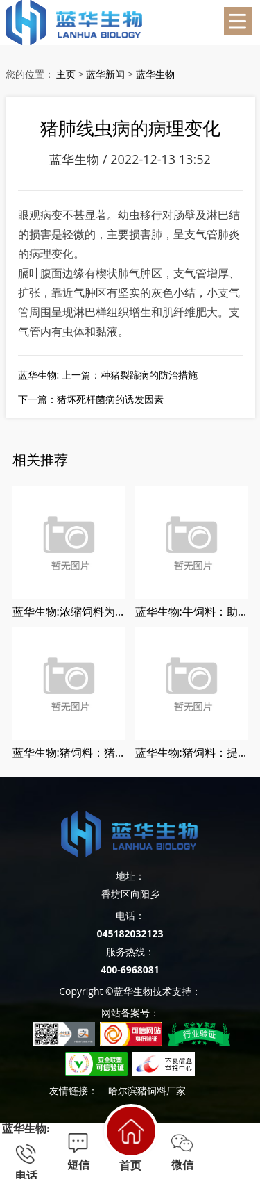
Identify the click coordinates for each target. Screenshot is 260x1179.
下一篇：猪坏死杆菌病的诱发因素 (91, 399)
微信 (182, 1152)
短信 (78, 1152)
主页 (66, 74)
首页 (130, 1137)
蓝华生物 (155, 74)
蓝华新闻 (105, 74)
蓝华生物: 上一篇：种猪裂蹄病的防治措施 (108, 374)
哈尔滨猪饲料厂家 (147, 1090)
